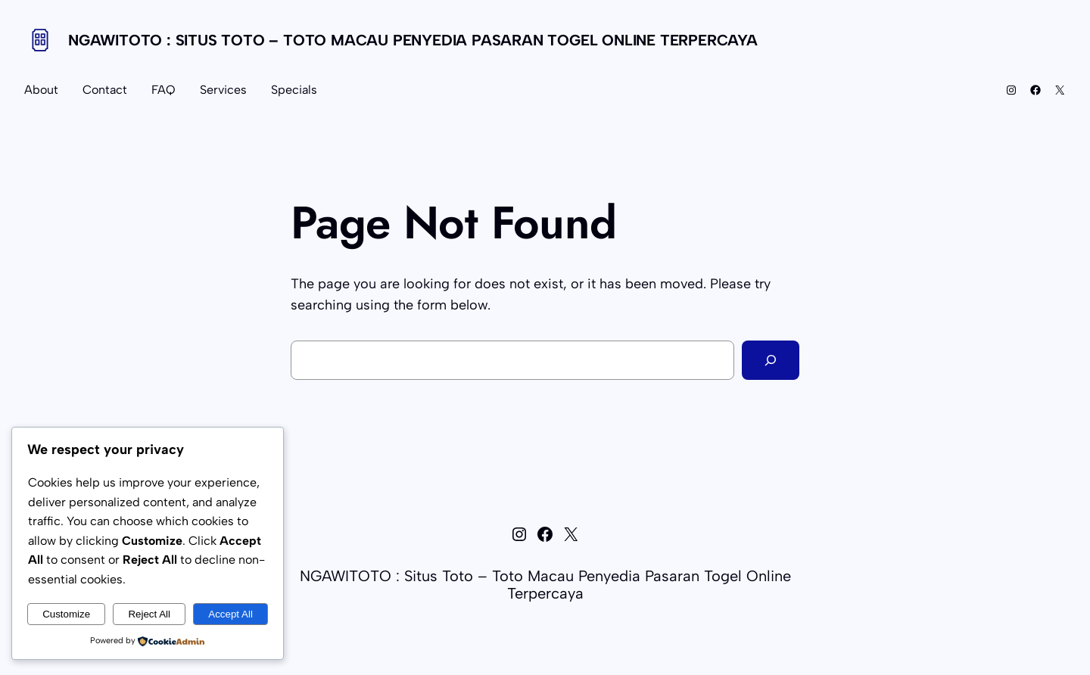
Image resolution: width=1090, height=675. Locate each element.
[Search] (770, 360)
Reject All (149, 614)
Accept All (230, 614)
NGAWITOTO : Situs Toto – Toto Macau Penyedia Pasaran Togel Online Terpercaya (413, 40)
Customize (66, 614)
